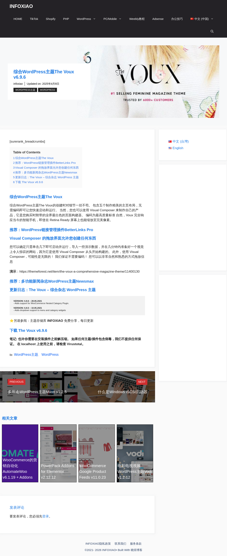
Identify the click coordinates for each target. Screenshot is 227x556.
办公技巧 (177, 18)
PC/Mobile (114, 19)
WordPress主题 (25, 90)
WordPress (88, 19)
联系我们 (120, 543)
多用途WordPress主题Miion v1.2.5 (37, 392)
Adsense (158, 18)
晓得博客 (136, 550)
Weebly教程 (137, 18)
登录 (45, 516)
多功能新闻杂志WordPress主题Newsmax (58, 281)
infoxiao (18, 83)
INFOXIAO (21, 6)
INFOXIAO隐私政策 (98, 543)
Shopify (50, 18)
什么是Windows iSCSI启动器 (122, 392)
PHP (66, 18)
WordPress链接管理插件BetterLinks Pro (57, 230)
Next (141, 381)
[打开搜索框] (212, 31)
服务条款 (136, 543)
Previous (16, 381)
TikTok (34, 18)
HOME (17, 18)
